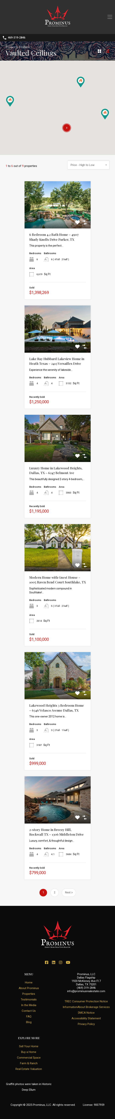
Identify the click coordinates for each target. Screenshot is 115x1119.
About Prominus (29, 988)
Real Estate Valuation (28, 1069)
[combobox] (88, 165)
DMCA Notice (86, 1012)
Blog (29, 1022)
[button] (105, 114)
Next (69, 892)
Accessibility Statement (86, 1018)
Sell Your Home (28, 1046)
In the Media (28, 1005)
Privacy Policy (86, 1024)
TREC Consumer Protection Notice (86, 1001)
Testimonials (29, 999)
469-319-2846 (16, 37)
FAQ (28, 1016)
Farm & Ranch (29, 1063)
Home (28, 982)
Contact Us (29, 1011)
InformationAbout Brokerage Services (86, 1007)
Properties (28, 994)
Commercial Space (29, 1057)
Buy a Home (28, 1052)
